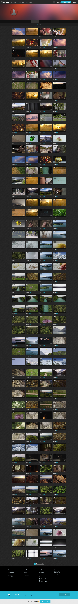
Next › (43, 563)
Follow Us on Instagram (44, 581)
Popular (35, 21)
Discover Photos (26, 569)
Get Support (56, 569)
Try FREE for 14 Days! (66, 2)
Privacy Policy (41, 571)
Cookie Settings (41, 572)
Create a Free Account (11, 571)
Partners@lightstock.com (58, 575)
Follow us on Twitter (43, 578)
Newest (43, 21)
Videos (40, 24)
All (37, 24)
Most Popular (25, 572)
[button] (14, 2)
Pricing (58, 2)
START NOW (45, 601)
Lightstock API (10, 575)
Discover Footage (26, 571)
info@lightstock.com (57, 572)
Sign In (74, 2)
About (9, 569)
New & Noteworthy (26, 575)
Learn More (64, 595)
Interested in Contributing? (12, 576)
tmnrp (16, 36)
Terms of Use (41, 569)
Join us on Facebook (44, 579)
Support (9, 573)
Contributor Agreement (42, 573)
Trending (25, 573)
